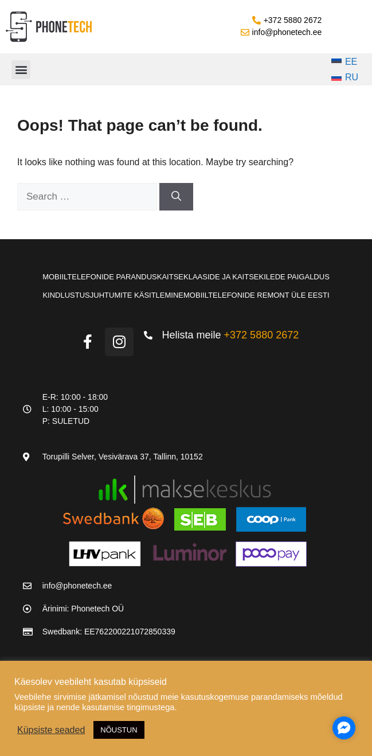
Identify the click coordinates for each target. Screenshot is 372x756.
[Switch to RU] (345, 78)
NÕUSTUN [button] (118, 730)
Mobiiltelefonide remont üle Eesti (256, 295)
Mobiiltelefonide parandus (99, 276)
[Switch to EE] (345, 62)
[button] (20, 69)
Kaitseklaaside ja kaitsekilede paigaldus (243, 276)
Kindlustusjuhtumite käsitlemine (112, 295)
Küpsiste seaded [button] (51, 730)
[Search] (176, 197)
